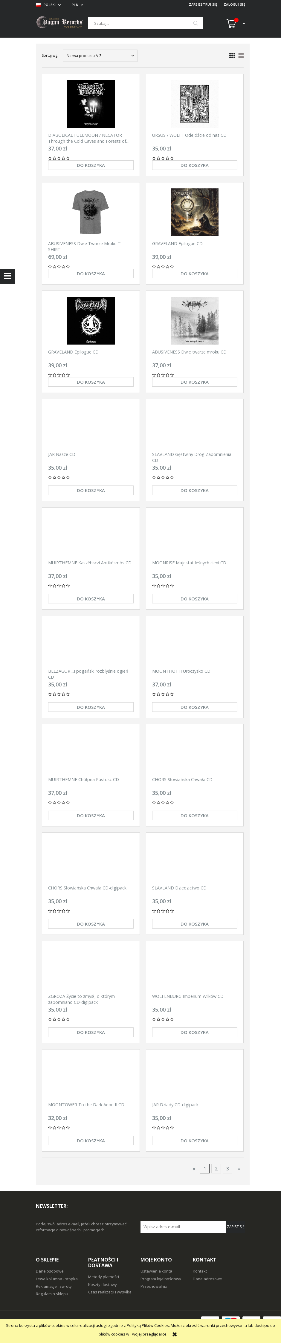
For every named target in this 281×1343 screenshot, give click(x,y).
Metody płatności (103, 1276)
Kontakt (200, 1271)
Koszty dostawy (102, 1284)
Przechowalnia (153, 1286)
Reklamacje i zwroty (54, 1286)
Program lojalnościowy (160, 1278)
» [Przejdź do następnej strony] (238, 1168)
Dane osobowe (50, 1271)
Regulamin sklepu (52, 1293)
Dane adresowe (207, 1278)
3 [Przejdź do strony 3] (227, 1168)
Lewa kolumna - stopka (57, 1278)
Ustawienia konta (156, 1271)
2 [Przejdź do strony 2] (216, 1168)
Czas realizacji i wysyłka (110, 1292)
